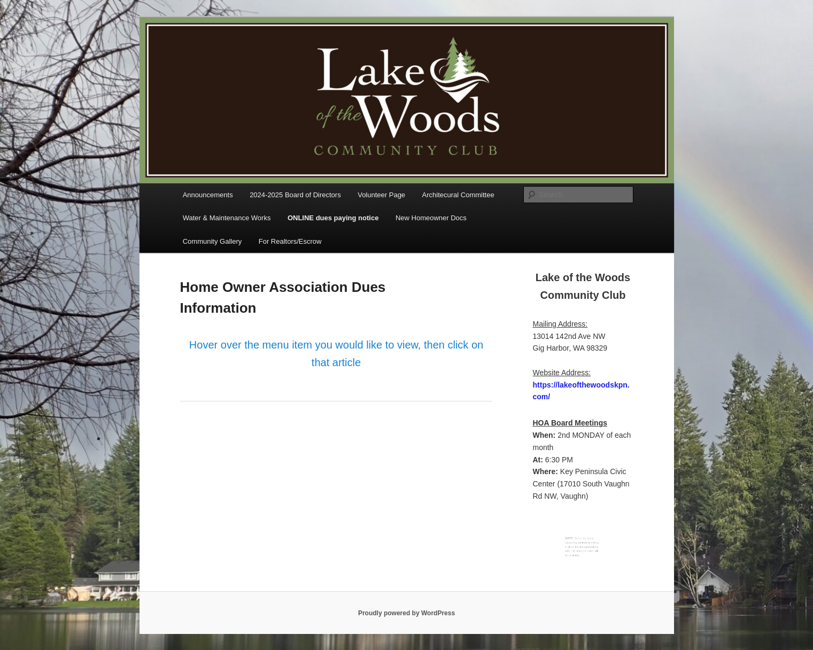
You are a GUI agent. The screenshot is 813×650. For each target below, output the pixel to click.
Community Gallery (212, 241)
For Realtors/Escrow (290, 241)
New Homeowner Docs (431, 218)
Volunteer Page (381, 195)
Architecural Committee (458, 195)
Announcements (208, 195)
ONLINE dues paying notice (333, 218)
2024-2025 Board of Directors (295, 195)
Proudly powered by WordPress (406, 613)
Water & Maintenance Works (227, 218)
